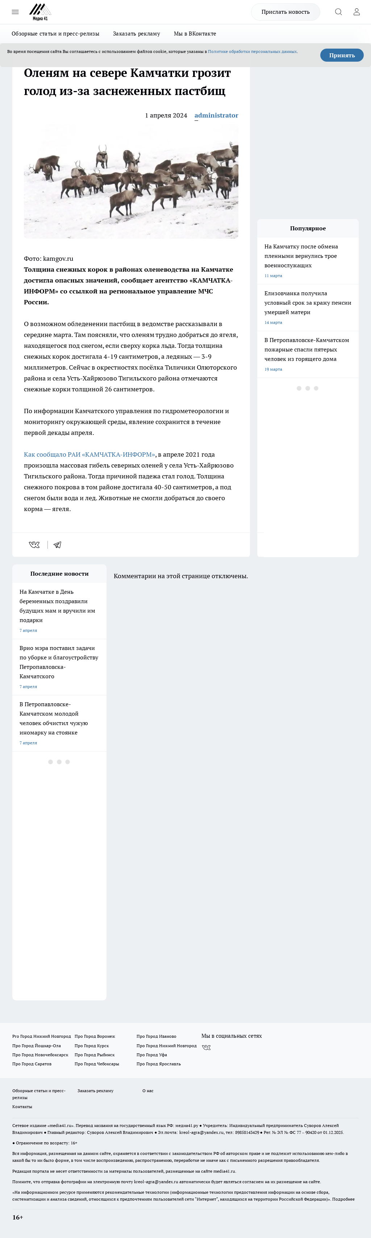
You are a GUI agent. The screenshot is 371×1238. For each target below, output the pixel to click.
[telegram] (60, 545)
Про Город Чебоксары (97, 1063)
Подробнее (343, 1199)
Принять (342, 55)
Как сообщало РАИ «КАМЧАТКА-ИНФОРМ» (89, 454)
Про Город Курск (92, 1045)
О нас (148, 1090)
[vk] (35, 545)
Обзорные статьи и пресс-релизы (55, 33)
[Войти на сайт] (356, 12)
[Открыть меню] (15, 12)
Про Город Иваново (156, 1036)
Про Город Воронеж (95, 1036)
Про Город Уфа (152, 1054)
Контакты (22, 1106)
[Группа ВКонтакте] (206, 1047)
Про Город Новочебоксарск (40, 1054)
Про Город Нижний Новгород (167, 1045)
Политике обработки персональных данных (252, 51)
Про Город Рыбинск (94, 1054)
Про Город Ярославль (159, 1063)
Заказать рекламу (136, 33)
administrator (216, 115)
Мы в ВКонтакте (195, 33)
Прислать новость (286, 11)
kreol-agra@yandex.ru (201, 1132)
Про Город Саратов (31, 1063)
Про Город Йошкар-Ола (36, 1045)
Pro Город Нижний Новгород (41, 1036)
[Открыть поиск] (338, 12)
